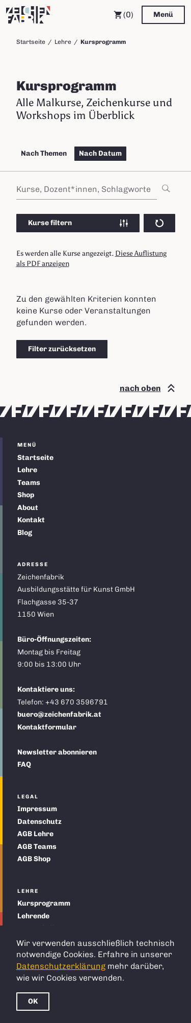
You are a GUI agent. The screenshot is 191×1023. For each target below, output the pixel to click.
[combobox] (95, 189)
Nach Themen (44, 153)
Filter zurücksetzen (62, 349)
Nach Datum (100, 153)
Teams (28, 482)
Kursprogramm (43, 903)
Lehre (62, 41)
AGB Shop (33, 859)
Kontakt (31, 520)
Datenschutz (39, 821)
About (27, 507)
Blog (24, 532)
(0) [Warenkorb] (123, 15)
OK (33, 1001)
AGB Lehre (35, 834)
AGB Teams (37, 846)
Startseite (30, 41)
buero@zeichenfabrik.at (59, 714)
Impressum (37, 809)
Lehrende (33, 916)
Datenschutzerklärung (60, 966)
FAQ (24, 764)
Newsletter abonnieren (57, 752)
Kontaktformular (46, 727)
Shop (25, 495)
